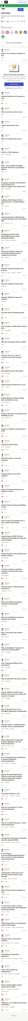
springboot (8, 330)
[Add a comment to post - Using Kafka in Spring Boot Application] (2, 961)
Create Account (14, 84)
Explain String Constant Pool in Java (13, 385)
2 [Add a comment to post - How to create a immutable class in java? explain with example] (6, 528)
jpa (6, 974)
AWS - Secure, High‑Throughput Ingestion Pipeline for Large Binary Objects (12, 167)
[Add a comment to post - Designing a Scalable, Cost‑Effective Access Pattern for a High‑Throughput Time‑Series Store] (2, 192)
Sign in (21, 88)
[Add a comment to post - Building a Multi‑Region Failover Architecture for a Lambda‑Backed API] (2, 209)
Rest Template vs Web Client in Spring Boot (14, 327)
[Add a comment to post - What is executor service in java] (2, 117)
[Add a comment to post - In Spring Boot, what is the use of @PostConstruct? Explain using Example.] (2, 881)
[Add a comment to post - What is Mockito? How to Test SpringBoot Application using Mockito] (2, 716)
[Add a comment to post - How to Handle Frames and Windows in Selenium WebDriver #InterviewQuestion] (2, 766)
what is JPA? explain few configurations (9, 970)
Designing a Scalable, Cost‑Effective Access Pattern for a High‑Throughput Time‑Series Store (13, 184)
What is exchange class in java (11, 139)
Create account (22, 2)
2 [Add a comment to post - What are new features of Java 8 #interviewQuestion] (6, 814)
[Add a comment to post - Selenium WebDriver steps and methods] (2, 304)
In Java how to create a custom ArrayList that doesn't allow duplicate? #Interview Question (14, 907)
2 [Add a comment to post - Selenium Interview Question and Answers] (2, 276)
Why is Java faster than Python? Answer (12, 633)
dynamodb (8, 154)
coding (7, 729)
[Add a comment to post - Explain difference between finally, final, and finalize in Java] (2, 405)
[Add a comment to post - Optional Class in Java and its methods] (2, 946)
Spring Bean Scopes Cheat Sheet (12, 371)
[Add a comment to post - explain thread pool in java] (2, 130)
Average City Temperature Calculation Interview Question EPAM (14, 839)
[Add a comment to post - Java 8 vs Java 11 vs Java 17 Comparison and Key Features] (2, 362)
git (2, 315)
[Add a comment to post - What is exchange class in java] (2, 144)
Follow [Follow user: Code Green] (20, 9)
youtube (12, 729)
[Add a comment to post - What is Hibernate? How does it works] (2, 684)
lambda (7, 206)
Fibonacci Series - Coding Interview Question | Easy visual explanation (13, 725)
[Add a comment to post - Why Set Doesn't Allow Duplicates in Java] (2, 897)
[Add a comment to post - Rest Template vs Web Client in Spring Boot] (2, 333)
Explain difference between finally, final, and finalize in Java (12, 399)
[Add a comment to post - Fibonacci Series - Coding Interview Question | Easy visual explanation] (2, 732)
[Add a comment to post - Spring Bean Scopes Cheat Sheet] (3, 376)
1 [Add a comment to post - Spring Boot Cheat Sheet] (7, 450)
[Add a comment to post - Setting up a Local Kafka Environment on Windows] (2, 1010)
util (12, 943)
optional (8, 943)
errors (6, 827)
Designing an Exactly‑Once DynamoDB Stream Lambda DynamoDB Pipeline (10, 236)
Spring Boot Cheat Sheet (9, 444)
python (19, 273)
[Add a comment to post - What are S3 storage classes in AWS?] (2, 347)
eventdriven (9, 958)
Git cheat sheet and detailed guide (12, 312)
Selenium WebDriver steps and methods (11, 298)
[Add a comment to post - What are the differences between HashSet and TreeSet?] (2, 624)
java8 (3, 796)
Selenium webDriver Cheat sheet (12, 284)
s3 (6, 172)
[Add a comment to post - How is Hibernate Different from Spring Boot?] (2, 670)
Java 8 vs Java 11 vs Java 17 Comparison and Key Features (11, 356)
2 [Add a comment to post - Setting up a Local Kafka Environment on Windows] (6, 1010)
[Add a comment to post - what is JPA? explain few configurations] (2, 977)
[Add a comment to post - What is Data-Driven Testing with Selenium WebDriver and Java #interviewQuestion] (2, 749)
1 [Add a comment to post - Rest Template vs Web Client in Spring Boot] (6, 333)
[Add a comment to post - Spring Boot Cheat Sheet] (2, 450)
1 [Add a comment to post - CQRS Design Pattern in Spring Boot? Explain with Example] (6, 930)
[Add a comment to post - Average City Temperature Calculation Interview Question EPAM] (2, 845)
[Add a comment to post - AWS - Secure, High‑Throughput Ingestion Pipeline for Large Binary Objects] (2, 174)
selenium (3, 273)
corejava (7, 387)
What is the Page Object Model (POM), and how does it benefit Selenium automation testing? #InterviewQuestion (11, 777)
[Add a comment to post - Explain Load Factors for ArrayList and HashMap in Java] (2, 421)
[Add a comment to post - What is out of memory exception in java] (2, 60)
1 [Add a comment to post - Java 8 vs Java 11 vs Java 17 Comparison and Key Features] (6, 362)
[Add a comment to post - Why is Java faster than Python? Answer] (2, 639)
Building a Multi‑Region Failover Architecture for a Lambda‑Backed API (12, 202)
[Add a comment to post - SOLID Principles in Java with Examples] (2, 465)
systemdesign (5, 542)
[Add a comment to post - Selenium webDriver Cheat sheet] (2, 289)
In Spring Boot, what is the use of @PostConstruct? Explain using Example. (12, 874)
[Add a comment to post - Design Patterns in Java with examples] (2, 481)
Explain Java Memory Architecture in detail (13, 430)
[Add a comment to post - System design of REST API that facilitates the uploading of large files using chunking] (2, 545)
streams (3, 894)
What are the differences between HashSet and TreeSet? (12, 618)
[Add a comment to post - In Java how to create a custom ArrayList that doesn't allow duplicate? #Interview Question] (2, 915)
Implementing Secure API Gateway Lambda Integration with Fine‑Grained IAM (14, 219)
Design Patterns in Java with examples (10, 475)
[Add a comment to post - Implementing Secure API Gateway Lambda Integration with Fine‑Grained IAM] (2, 226)
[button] (2, 32)
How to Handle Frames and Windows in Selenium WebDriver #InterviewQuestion (13, 759)
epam (13, 842)
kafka (13, 927)
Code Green (7, 49)
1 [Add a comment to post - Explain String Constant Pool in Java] (2, 390)
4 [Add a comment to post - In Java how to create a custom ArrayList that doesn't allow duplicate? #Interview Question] (6, 915)
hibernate (10, 974)
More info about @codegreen (14, 43)
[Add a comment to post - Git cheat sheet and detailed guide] (2, 318)
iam (11, 223)
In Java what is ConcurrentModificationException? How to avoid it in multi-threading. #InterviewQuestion (12, 856)
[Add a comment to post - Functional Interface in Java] (2, 799)
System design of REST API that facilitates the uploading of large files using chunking (13, 538)
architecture (9, 989)
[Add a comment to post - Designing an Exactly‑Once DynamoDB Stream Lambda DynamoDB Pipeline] (2, 243)
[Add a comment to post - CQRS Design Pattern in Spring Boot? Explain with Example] (2, 930)
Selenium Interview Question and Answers (12, 269)
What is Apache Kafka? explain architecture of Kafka (11, 986)
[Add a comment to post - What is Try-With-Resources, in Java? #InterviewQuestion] (2, 830)
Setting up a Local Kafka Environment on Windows (13, 1004)
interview (13, 273)
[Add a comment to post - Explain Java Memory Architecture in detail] (2, 436)
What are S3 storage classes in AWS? (13, 342)
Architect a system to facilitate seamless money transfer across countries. (12, 571)
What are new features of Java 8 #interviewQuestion (12, 808)
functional (12, 796)
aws (2, 154)
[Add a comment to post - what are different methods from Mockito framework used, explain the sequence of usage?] (2, 701)
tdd (12, 746)
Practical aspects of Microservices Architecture (12, 587)
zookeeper (12, 1007)
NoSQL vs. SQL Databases (10, 152)
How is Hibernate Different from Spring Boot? (12, 664)
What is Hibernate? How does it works (14, 679)
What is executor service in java (11, 112)
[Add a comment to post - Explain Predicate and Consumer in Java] (2, 103)
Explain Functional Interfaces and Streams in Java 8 (12, 490)
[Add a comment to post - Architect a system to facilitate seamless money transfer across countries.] (2, 578)
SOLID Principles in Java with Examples (11, 459)
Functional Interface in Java (10, 793)
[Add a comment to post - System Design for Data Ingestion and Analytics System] (2, 561)
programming (4, 991)
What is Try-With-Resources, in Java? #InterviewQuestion (13, 824)
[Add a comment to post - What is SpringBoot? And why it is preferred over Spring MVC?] (2, 655)
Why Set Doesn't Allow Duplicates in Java (13, 891)
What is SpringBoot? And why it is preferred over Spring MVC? (12, 649)
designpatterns (20, 927)
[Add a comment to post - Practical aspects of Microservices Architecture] (2, 594)
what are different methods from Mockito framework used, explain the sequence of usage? (13, 694)
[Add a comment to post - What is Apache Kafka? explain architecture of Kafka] (2, 994)
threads (3, 861)
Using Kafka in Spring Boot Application (10, 955)
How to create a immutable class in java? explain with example (13, 521)
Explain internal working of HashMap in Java (13, 506)
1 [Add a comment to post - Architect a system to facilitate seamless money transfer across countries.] (6, 578)
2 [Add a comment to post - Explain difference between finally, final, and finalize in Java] (6, 405)
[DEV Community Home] (6, 2)
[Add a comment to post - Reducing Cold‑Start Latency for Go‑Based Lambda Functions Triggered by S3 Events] (2, 260)
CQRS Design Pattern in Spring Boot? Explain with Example (13, 924)
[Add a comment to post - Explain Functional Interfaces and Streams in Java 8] (2, 496)
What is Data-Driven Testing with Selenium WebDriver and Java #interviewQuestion (12, 742)
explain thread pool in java (10, 125)
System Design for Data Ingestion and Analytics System (14, 554)
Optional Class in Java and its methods (11, 940)
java (2, 57)
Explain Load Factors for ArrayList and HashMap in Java (14, 414)
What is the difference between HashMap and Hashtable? (11, 603)
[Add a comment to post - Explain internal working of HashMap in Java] (2, 512)
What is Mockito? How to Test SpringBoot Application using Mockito (14, 710)
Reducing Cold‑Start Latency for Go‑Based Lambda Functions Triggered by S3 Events (12, 253)
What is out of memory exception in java (13, 54)
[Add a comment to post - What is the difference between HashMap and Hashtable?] (2, 609)
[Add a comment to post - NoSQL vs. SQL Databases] (2, 157)
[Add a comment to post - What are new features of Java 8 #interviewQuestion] (2, 814)
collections (8, 418)
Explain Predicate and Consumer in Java (13, 97)
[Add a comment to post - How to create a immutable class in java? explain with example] (2, 528)
